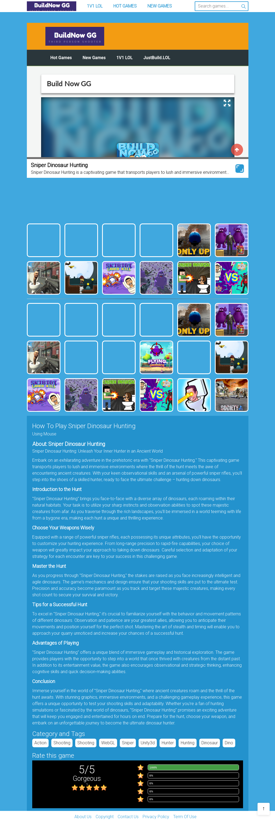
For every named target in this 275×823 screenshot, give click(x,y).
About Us (83, 816)
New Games (159, 6)
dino (229, 742)
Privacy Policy (156, 816)
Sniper (128, 742)
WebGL (108, 742)
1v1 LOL (95, 6)
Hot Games (125, 6)
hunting (187, 742)
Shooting (61, 742)
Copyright (105, 816)
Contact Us (128, 816)
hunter (168, 742)
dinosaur (209, 742)
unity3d (148, 742)
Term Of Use (185, 816)
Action (40, 742)
